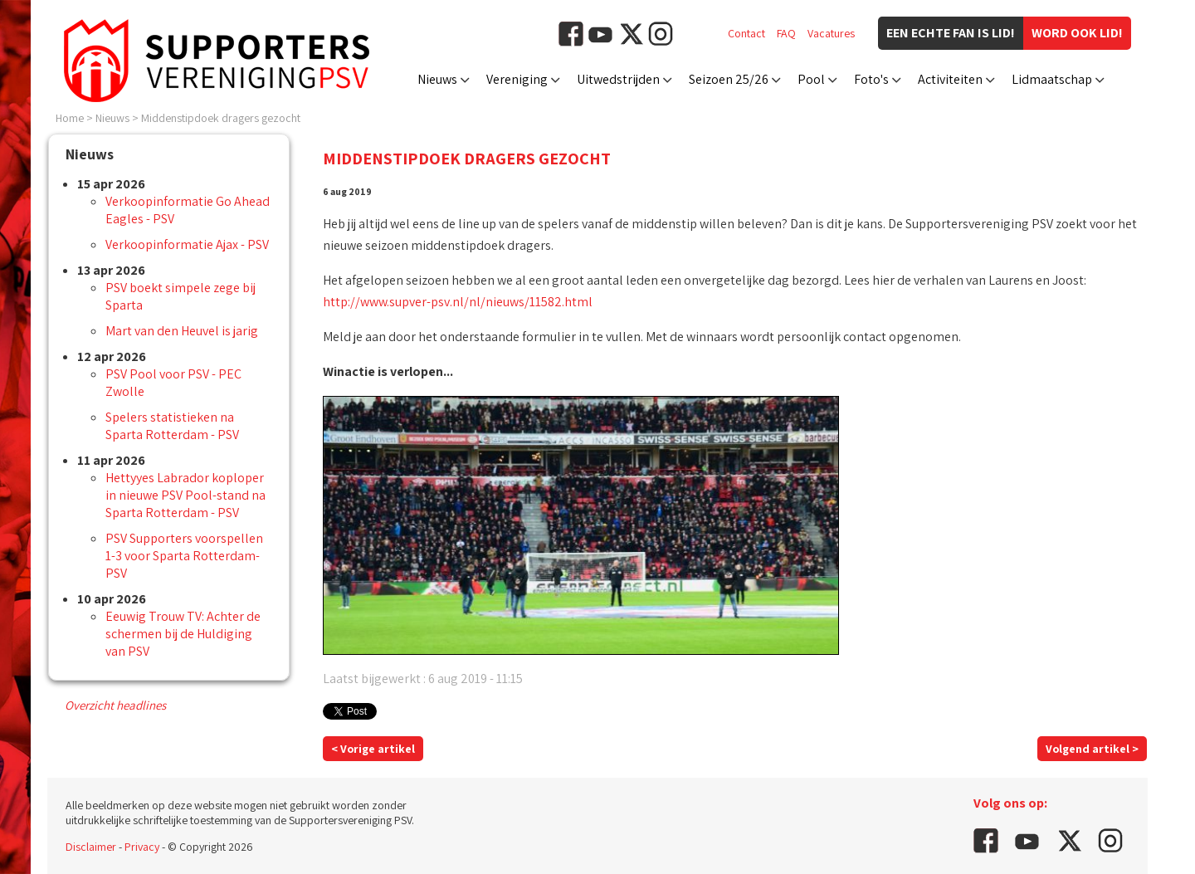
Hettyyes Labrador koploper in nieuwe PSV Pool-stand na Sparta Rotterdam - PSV (185, 495)
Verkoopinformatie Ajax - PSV (187, 244)
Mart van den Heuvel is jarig (181, 330)
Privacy (141, 846)
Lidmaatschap (1052, 79)
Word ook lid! (1077, 33)
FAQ (786, 33)
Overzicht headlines (115, 705)
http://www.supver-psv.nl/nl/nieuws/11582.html (458, 301)
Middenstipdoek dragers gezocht (220, 117)
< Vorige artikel (373, 748)
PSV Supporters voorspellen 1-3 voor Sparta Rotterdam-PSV (184, 556)
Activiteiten (950, 79)
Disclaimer (91, 846)
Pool (811, 79)
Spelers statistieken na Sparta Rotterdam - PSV (172, 425)
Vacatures (831, 33)
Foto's (871, 79)
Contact (746, 33)
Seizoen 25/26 (728, 79)
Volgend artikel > (1092, 748)
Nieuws (437, 79)
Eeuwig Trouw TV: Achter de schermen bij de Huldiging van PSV (183, 634)
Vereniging (517, 79)
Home (70, 117)
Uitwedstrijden (618, 79)
